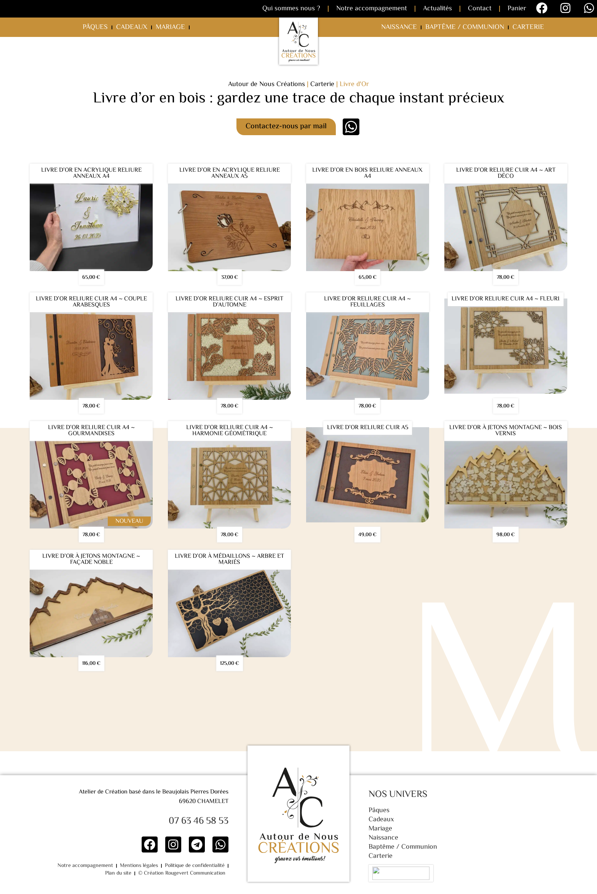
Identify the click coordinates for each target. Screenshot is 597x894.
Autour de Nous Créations (266, 84)
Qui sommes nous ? (291, 8)
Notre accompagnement (371, 8)
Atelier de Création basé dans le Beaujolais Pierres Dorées (153, 792)
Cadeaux (131, 27)
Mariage (170, 27)
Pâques (95, 27)
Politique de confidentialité (165, 866)
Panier (517, 8)
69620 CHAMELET (203, 801)
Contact (480, 8)
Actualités (437, 8)
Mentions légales (112, 866)
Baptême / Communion (464, 27)
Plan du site (213, 866)
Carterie (528, 27)
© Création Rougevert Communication (183, 873)
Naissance (399, 27)
